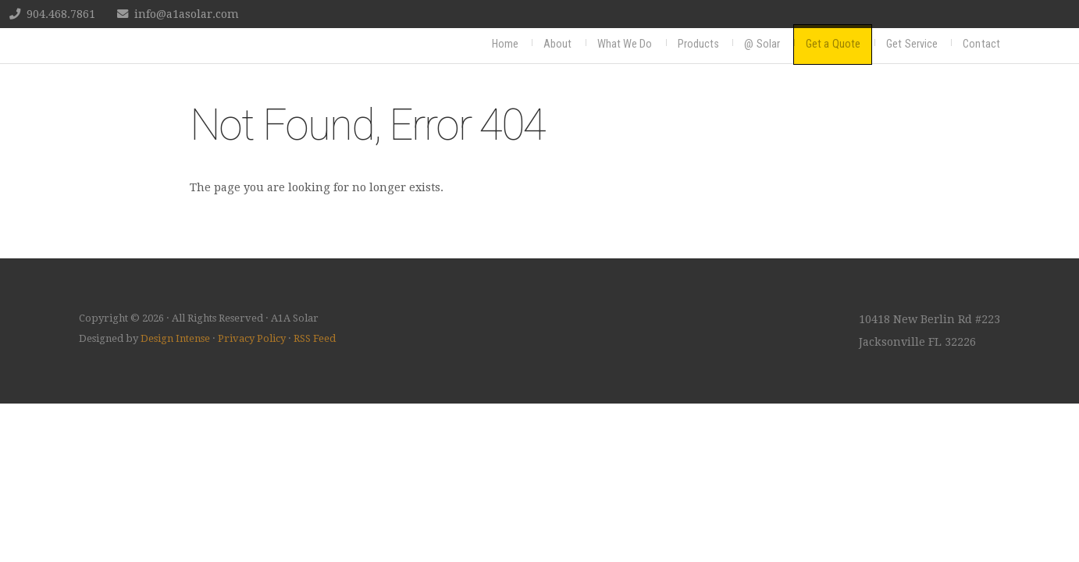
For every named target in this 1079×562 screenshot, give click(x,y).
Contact (981, 44)
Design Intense (175, 338)
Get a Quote (833, 44)
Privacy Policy (252, 338)
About (557, 44)
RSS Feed (315, 338)
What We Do (625, 44)
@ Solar (762, 44)
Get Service (912, 44)
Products (699, 44)
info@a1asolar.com (186, 14)
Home (505, 44)
